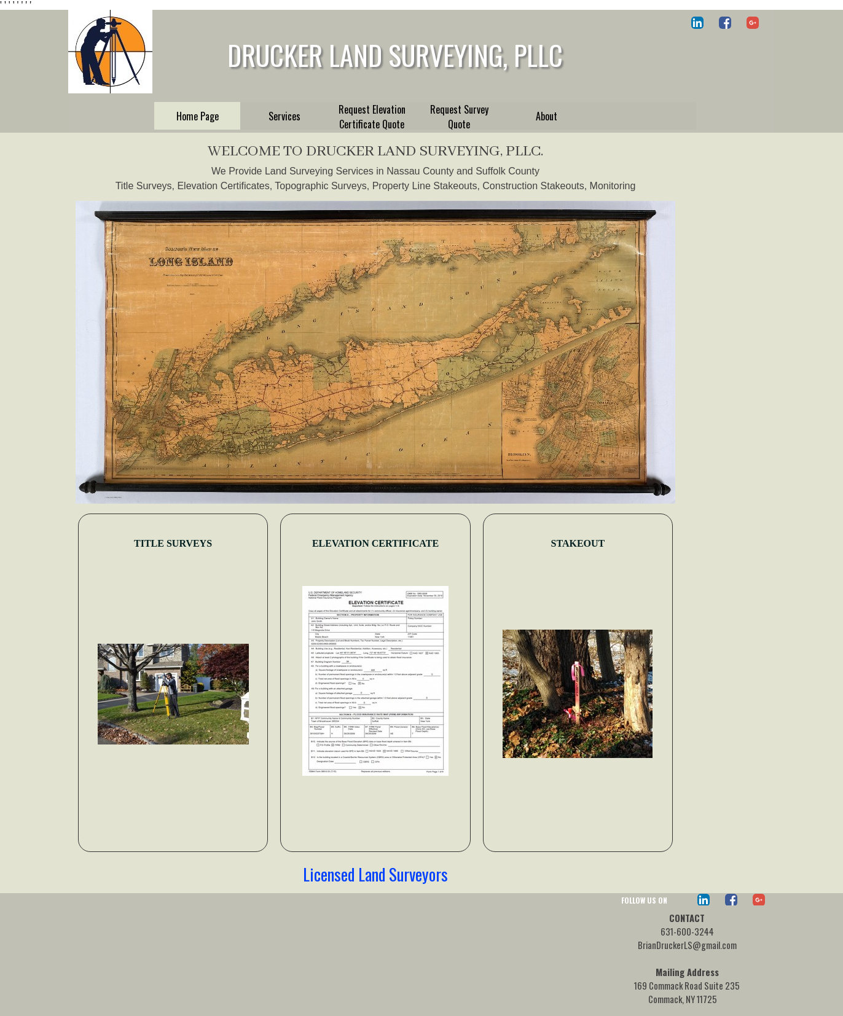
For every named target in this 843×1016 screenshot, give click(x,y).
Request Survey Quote (459, 116)
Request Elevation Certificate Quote (372, 116)
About (546, 116)
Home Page (197, 116)
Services (284, 116)
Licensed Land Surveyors (375, 874)
